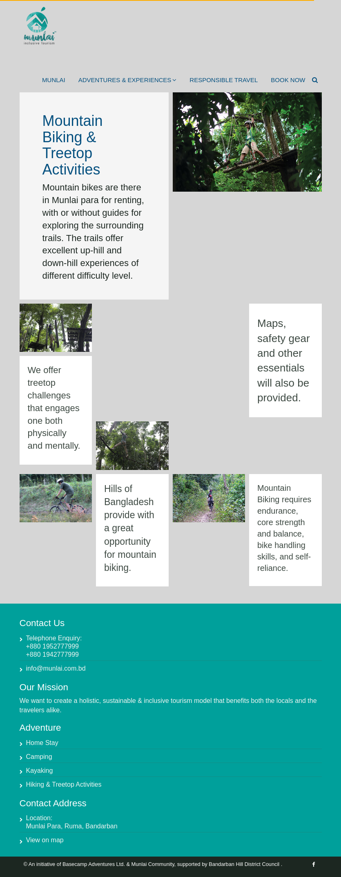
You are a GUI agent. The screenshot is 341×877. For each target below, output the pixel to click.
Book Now (288, 79)
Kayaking (39, 770)
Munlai (53, 79)
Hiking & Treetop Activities (64, 784)
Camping (39, 756)
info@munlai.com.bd (56, 668)
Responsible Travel (223, 79)
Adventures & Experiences (127, 79)
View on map (45, 840)
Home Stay (42, 742)
